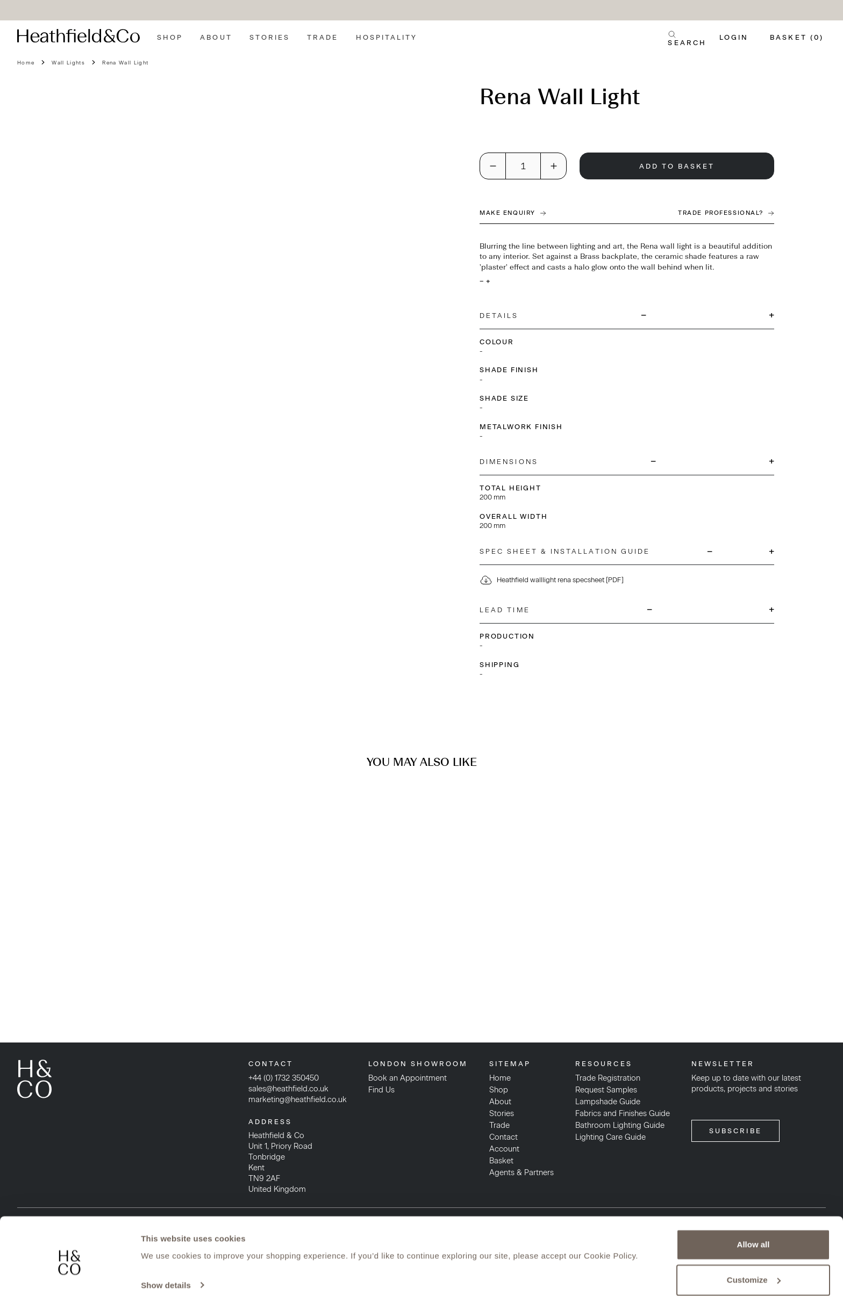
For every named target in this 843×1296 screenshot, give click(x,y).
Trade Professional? (726, 212)
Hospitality (387, 37)
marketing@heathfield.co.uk (297, 1099)
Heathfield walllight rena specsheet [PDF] (552, 580)
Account (504, 1149)
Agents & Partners (521, 1172)
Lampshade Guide (607, 1101)
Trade (322, 37)
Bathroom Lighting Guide (620, 1125)
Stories (269, 37)
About (216, 37)
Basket (501, 1160)
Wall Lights (68, 63)
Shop (170, 37)
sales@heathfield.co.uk (288, 1089)
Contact (503, 1137)
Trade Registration (607, 1078)
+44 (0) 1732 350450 (283, 1078)
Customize (754, 1267)
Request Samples (606, 1090)
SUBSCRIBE (735, 1131)
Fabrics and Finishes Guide (622, 1113)
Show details (166, 1272)
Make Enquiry (513, 212)
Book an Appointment (407, 1078)
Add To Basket (677, 166)
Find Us (381, 1090)
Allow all (753, 1232)
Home (25, 63)
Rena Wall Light (125, 63)
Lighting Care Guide (610, 1137)
